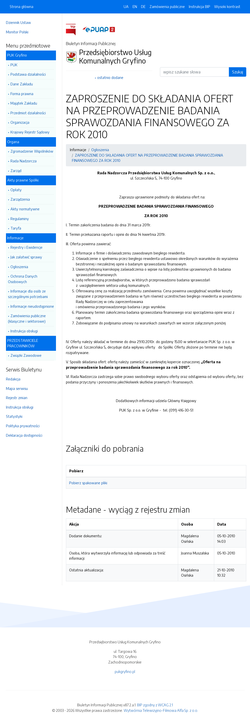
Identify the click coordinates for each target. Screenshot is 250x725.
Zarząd (15, 170)
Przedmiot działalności (28, 113)
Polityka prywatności (23, 425)
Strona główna (21, 6)
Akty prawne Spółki (23, 180)
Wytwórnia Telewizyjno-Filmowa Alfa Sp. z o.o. (161, 710)
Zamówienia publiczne (167, 6)
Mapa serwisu (17, 388)
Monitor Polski (17, 32)
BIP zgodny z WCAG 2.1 (155, 705)
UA (126, 6)
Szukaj (237, 71)
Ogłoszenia (19, 266)
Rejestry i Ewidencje (26, 247)
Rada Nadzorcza (23, 161)
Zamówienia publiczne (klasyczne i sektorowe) (27, 318)
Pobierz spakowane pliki (88, 483)
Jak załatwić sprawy (26, 257)
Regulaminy (19, 218)
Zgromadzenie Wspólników (31, 151)
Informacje (15, 238)
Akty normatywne (25, 209)
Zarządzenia (20, 199)
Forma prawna (21, 93)
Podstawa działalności (28, 74)
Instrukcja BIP (199, 6)
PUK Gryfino (17, 55)
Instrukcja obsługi (24, 331)
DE (143, 6)
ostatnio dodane (110, 77)
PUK (13, 64)
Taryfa (15, 228)
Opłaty (16, 189)
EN (135, 6)
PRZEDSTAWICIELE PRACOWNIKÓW (22, 343)
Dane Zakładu (21, 84)
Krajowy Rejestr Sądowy (30, 132)
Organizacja (19, 122)
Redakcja (13, 379)
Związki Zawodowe (26, 355)
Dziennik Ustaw (18, 22)
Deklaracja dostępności (24, 435)
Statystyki (14, 416)
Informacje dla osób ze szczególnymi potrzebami (28, 294)
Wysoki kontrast (227, 6)
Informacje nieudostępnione (32, 306)
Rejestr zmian (16, 397)
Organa (13, 141)
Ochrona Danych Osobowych (22, 279)
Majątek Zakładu (23, 103)
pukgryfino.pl (125, 671)
